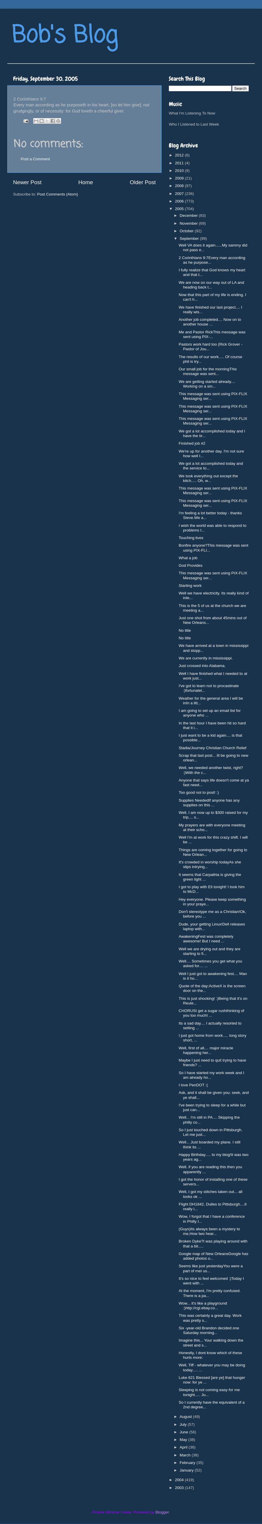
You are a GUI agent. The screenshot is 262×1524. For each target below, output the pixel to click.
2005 (180, 209)
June (184, 1432)
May (184, 1439)
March (186, 1455)
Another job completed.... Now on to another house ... (210, 321)
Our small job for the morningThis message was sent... (208, 371)
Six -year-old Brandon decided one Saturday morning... (209, 1330)
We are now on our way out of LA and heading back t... (211, 284)
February (188, 1462)
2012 (180, 155)
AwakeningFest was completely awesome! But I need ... (206, 938)
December (189, 215)
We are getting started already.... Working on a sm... (207, 383)
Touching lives (191, 538)
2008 (180, 186)
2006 (180, 201)
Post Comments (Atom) (57, 194)
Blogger (162, 1512)
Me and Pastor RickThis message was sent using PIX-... (212, 334)
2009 (180, 178)
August (186, 1416)
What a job (188, 558)
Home (85, 182)
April (184, 1447)
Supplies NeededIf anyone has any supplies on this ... (209, 802)
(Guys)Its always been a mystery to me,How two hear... (209, 1231)
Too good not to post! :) (199, 792)
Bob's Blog (65, 36)
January (187, 1470)
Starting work (190, 585)
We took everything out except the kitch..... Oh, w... (208, 478)
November (189, 223)
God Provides (191, 565)
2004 (180, 1480)
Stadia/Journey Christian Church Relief (213, 748)
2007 (180, 193)
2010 (180, 170)
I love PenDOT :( (193, 1085)
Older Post (143, 182)
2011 (180, 163)
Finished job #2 (192, 443)
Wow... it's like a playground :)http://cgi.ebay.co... (203, 1305)
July (184, 1424)
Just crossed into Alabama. (202, 666)
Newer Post (27, 182)
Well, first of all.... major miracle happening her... (206, 1050)
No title (185, 630)
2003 (180, 1488)
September (190, 238)
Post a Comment (35, 159)
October (187, 231)
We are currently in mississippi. (206, 658)
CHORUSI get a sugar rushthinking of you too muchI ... (211, 1013)
